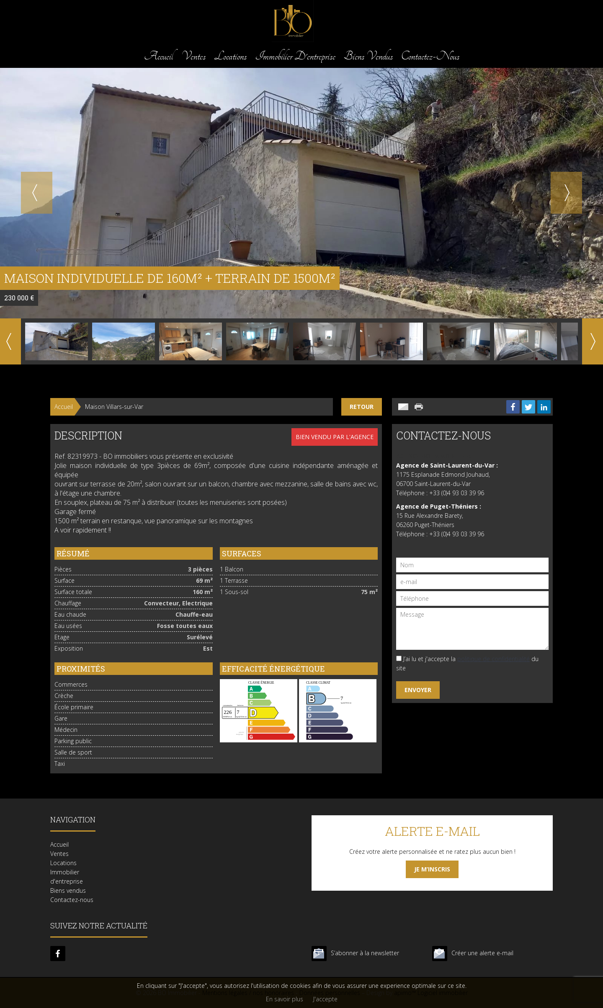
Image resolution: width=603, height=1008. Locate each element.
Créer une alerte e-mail (482, 953)
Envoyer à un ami (403, 406)
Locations (230, 56)
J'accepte (325, 999)
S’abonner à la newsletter (365, 953)
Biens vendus (368, 56)
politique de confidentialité (493, 659)
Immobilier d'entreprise (295, 56)
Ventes (193, 56)
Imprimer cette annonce (420, 406)
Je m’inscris (432, 869)
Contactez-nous (430, 56)
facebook (57, 953)
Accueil (158, 56)
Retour (362, 407)
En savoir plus (284, 999)
